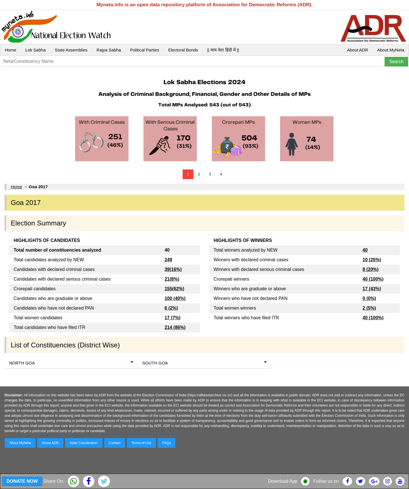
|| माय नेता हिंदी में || (223, 49)
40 (365, 250)
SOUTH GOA (204, 362)
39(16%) (172, 269)
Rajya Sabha (109, 49)
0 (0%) (369, 298)
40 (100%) (373, 279)
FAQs (166, 443)
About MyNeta (390, 49)
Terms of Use (142, 443)
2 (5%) (369, 308)
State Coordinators (84, 443)
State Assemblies (71, 49)
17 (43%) (372, 288)
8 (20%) (371, 269)
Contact (114, 443)
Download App (282, 481)
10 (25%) (372, 259)
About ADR (357, 49)
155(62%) (174, 288)
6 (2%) (171, 308)
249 (168, 259)
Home (10, 49)
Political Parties (144, 49)
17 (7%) (172, 317)
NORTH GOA (71, 362)
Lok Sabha (35, 49)
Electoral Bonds (183, 49)
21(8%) (171, 279)
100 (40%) (174, 298)
